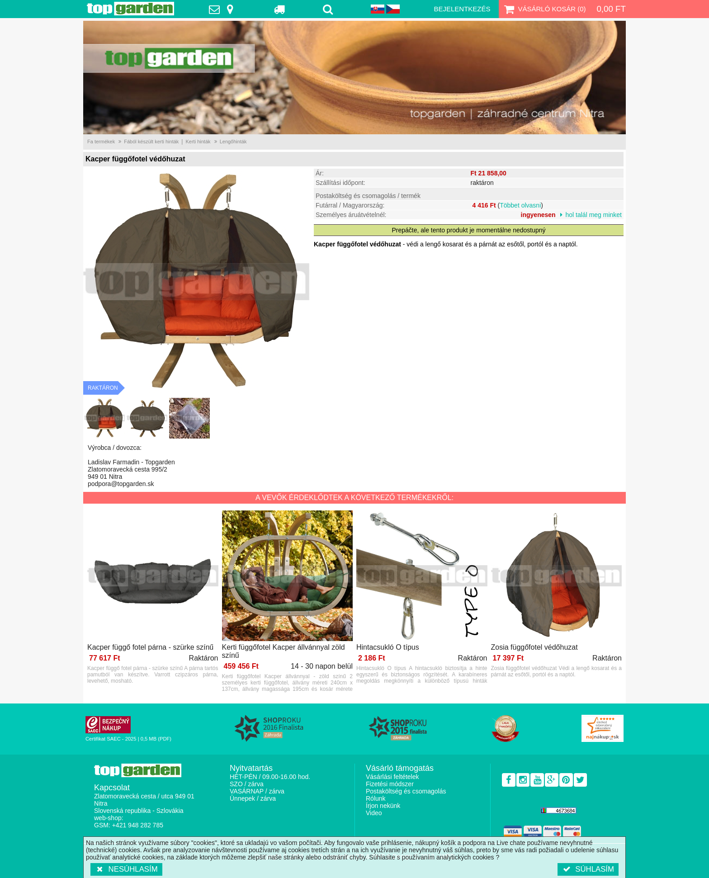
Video (374, 813)
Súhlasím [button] (588, 869)
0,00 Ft (611, 9)
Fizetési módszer (390, 784)
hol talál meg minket (593, 214)
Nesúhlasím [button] (126, 869)
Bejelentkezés (462, 9)
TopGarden (130, 8)
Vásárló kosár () (544, 9)
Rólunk (376, 798)
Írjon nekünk (383, 805)
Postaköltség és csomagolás (406, 791)
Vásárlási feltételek (392, 776)
